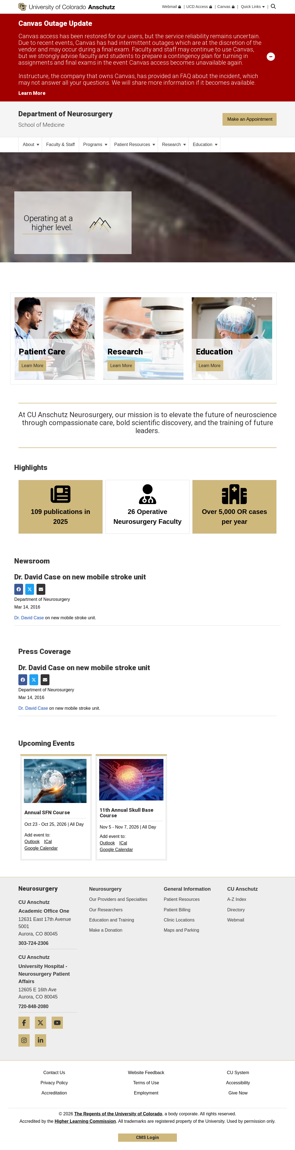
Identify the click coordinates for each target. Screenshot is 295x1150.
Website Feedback (146, 1072)
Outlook (32, 841)
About (31, 144)
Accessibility (238, 1082)
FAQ (185, 76)
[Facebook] (26, 1030)
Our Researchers (106, 909)
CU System (238, 1072)
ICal (48, 841)
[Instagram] (26, 1048)
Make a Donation (106, 930)
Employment (146, 1093)
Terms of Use (146, 1082)
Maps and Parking (181, 930)
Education (205, 144)
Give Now (238, 1093)
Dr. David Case (29, 617)
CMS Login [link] (147, 1137)
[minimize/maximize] (271, 56)
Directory (236, 909)
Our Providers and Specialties (118, 899)
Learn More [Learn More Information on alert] (31, 93)
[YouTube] (59, 1030)
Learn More (32, 365)
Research (174, 144)
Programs (95, 144)
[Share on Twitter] (29, 589)
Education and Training (111, 920)
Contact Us (54, 1072)
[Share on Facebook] (18, 589)
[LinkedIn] (42, 1048)
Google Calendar (41, 848)
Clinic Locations (179, 920)
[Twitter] (42, 1030)
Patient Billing (177, 909)
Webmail (235, 920)
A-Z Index (236, 899)
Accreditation (54, 1093)
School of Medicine (41, 125)
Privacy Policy (54, 1082)
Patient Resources (134, 144)
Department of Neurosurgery (65, 114)
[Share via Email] (41, 589)
